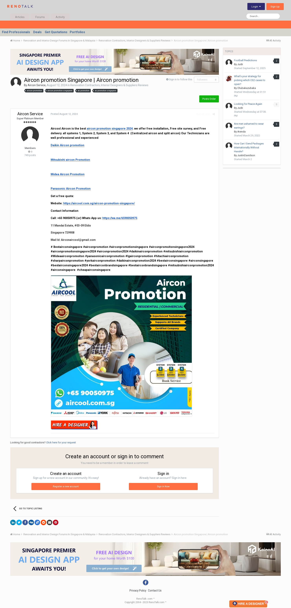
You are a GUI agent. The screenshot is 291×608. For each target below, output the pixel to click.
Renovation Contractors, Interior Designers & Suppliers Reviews (109, 85)
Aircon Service (37, 85)
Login (256, 6)
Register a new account (66, 486)
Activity (60, 17)
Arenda (241, 131)
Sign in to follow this (180, 79)
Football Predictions (245, 60)
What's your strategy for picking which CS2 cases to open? (249, 80)
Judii (240, 64)
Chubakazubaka (246, 88)
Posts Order (209, 98)
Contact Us (155, 590)
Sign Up (275, 6)
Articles (20, 17)
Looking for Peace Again (248, 103)
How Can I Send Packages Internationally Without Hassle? (249, 147)
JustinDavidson (246, 155)
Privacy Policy (137, 590)
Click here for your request (61, 442)
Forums (40, 17)
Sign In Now (163, 486)
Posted (63, 113)
